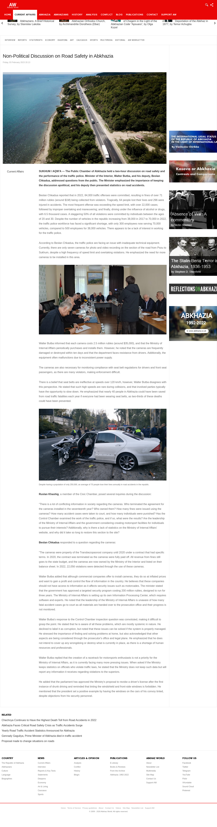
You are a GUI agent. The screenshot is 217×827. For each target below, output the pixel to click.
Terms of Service (74, 808)
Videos (118, 808)
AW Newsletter (136, 40)
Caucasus (81, 40)
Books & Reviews (117, 767)
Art (72, 40)
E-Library (114, 763)
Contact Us (151, 779)
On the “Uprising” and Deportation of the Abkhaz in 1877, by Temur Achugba (185, 21)
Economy (50, 40)
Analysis (91, 14)
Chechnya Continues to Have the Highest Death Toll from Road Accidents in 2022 (49, 720)
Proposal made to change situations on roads (28, 741)
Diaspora (62, 40)
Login (206, 5)
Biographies (7, 779)
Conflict (107, 14)
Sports (94, 40)
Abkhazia (44, 14)
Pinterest (186, 790)
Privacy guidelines (90, 808)
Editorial (120, 40)
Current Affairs (25, 14)
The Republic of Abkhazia (13, 763)
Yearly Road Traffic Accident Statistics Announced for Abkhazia (38, 730)
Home (7, 14)
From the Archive (117, 771)
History (77, 14)
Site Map (150, 775)
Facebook (186, 763)
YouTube (186, 775)
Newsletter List (152, 767)
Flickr (184, 779)
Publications (134, 14)
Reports (22, 40)
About (148, 763)
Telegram (186, 771)
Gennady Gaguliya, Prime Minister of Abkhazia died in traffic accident (42, 735)
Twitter (185, 767)
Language (6, 775)
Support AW (168, 14)
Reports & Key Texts (47, 771)
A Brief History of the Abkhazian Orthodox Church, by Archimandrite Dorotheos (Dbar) (82, 21)
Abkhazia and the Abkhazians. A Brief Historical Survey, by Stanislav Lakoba (31, 21)
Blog (119, 14)
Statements (35, 40)
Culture (5, 771)
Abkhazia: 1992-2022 (119, 775)
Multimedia (106, 40)
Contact (152, 14)
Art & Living (43, 786)
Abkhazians (61, 14)
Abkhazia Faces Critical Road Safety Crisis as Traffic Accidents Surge (42, 725)
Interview (10, 40)
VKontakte (186, 782)
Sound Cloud (188, 786)
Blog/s (76, 775)
